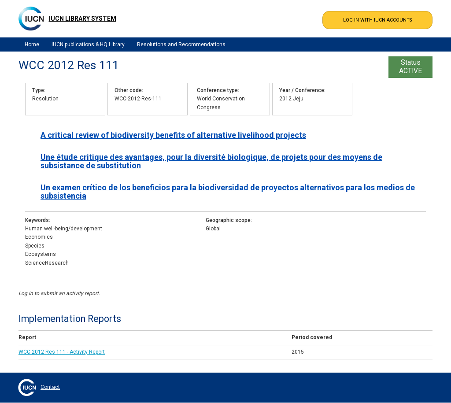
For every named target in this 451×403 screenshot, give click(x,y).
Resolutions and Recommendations (181, 44)
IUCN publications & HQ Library (88, 44)
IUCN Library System (82, 18)
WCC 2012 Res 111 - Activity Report (61, 352)
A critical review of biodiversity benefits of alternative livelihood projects (173, 135)
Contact (50, 387)
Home (32, 44)
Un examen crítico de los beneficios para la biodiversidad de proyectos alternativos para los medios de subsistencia (228, 191)
